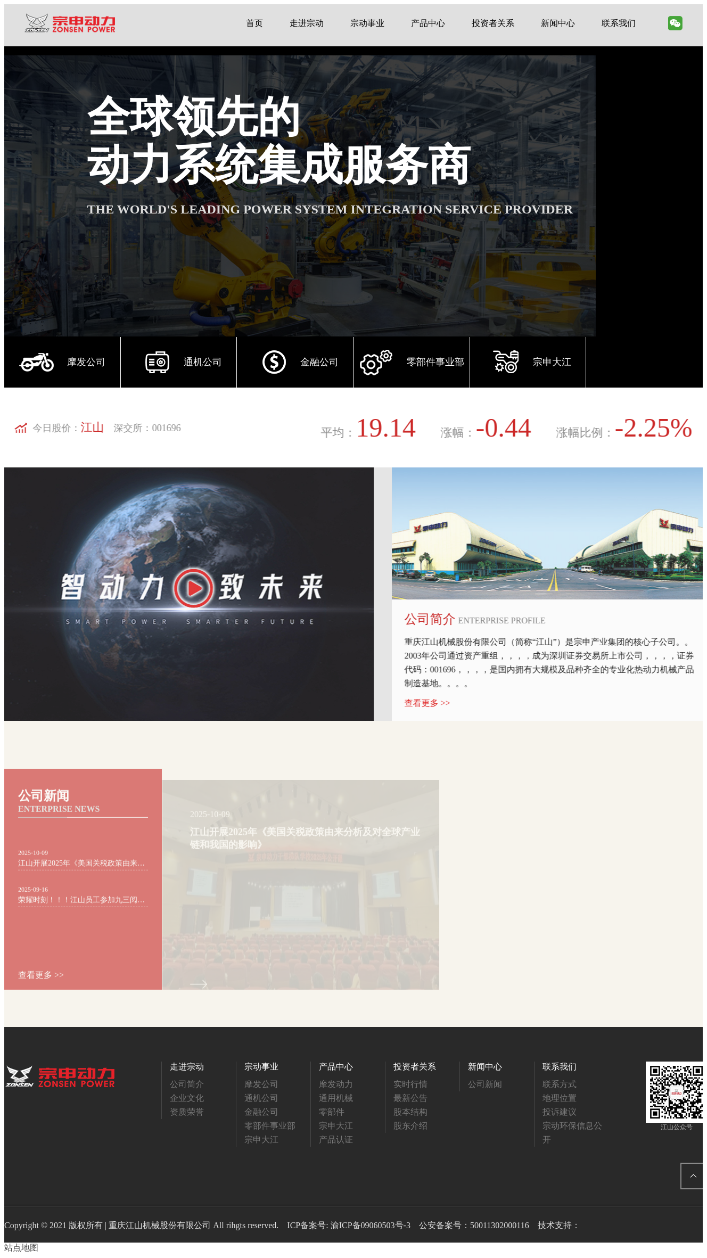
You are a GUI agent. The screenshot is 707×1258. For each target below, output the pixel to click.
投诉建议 (559, 1111)
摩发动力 (336, 1084)
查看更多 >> (440, 703)
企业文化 (187, 1098)
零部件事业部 (269, 1125)
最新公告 (410, 1098)
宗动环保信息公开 (572, 1132)
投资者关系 (493, 23)
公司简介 (187, 1084)
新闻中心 (558, 23)
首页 (254, 23)
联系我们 (619, 23)
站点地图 (21, 1247)
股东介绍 (410, 1125)
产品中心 (428, 23)
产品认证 (336, 1139)
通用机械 (336, 1098)
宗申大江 (261, 1139)
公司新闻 (485, 1084)
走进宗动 (307, 23)
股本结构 (410, 1111)
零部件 (331, 1111)
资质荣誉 (187, 1111)
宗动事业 (367, 23)
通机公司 (261, 1098)
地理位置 (559, 1098)
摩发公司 (261, 1084)
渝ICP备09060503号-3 (370, 1225)
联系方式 (559, 1084)
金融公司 (261, 1111)
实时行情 (410, 1084)
